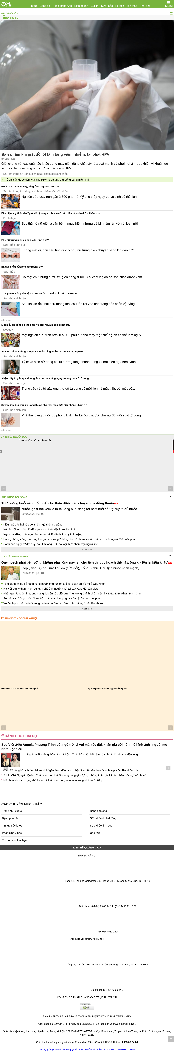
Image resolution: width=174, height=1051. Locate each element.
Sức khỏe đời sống (9, 13)
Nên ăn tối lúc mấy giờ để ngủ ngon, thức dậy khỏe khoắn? (39, 529)
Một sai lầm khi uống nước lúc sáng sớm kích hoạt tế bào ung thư (51, 440)
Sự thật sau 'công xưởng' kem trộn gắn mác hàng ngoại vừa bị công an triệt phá (51, 598)
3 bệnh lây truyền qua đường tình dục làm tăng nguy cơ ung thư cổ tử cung (45, 378)
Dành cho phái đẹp (21, 736)
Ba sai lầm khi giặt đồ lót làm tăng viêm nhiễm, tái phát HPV (55, 154)
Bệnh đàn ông (98, 810)
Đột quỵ (8, 329)
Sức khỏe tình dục (14, 244)
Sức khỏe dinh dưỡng (103, 818)
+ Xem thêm (87, 550)
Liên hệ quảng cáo (48, 1049)
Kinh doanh (81, 5)
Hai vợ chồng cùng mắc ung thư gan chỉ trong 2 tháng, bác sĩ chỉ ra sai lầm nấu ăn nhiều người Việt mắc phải (69, 539)
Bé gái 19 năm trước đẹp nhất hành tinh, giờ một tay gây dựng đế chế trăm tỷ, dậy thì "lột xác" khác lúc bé (67, 779)
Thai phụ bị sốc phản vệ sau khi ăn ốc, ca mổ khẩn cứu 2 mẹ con (39, 293)
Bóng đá (45, 5)
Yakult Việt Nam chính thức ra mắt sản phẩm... (109, 689)
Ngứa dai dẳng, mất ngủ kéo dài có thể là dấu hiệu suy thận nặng (42, 534)
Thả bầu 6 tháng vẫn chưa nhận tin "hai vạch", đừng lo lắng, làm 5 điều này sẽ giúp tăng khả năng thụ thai (67, 774)
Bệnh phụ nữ (10, 18)
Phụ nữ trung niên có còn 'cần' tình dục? (25, 240)
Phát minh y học (12, 832)
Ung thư (95, 832)
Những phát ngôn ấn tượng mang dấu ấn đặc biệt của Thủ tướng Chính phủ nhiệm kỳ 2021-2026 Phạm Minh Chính (73, 593)
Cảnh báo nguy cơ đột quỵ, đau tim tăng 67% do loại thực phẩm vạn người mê (50, 544)
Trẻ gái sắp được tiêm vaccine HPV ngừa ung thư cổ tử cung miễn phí (46, 179)
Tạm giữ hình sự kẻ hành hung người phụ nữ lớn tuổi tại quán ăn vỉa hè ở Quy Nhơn (54, 583)
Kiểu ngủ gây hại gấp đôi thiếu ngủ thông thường (32, 524)
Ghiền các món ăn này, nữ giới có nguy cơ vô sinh (30, 186)
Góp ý (70, 1049)
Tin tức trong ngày (14, 556)
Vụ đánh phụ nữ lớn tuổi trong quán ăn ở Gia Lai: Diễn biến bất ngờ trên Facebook (53, 603)
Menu (169, 5)
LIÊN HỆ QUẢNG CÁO (87, 847)
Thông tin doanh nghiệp (21, 618)
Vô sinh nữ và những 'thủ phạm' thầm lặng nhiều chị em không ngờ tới (42, 351)
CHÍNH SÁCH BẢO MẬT (85, 1049)
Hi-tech (119, 5)
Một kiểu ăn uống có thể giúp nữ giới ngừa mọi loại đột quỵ (35, 325)
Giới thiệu (62, 1049)
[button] (3, 488)
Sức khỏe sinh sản (14, 298)
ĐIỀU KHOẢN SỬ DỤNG (109, 1049)
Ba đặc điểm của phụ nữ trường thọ (22, 266)
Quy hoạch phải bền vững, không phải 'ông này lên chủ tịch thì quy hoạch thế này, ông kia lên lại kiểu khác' (86, 562)
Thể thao (131, 5)
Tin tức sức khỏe (12, 825)
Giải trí (95, 5)
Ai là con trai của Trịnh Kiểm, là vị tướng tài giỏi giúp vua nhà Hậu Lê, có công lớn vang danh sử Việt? (64, 769)
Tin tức (33, 5)
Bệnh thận (9, 218)
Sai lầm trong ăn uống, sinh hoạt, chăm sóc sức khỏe (35, 173)
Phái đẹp (145, 5)
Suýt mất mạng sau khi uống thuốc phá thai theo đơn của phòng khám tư (43, 405)
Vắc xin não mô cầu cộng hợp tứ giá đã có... (21, 689)
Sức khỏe (107, 5)
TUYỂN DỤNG (128, 1049)
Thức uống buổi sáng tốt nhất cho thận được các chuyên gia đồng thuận (59, 503)
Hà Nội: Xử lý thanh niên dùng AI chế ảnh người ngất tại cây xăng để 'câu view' (51, 588)
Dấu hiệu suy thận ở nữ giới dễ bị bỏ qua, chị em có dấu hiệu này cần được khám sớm (51, 213)
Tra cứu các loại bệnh (15, 840)
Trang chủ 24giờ (12, 810)
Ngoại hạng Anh (62, 5)
